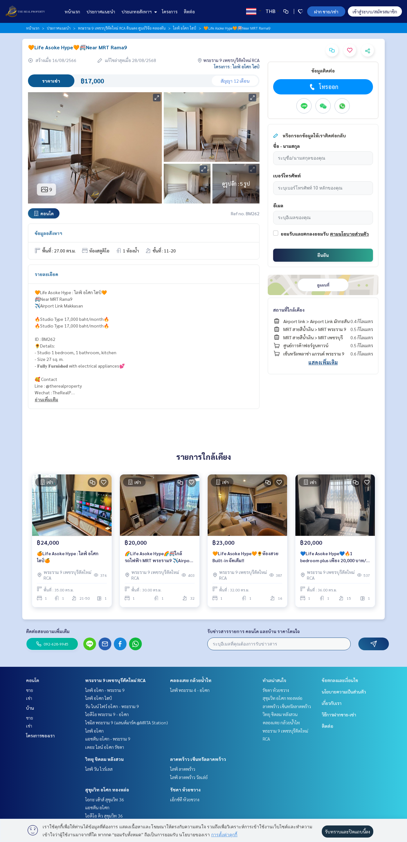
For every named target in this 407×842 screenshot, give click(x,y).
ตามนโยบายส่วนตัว (349, 234)
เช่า (29, 698)
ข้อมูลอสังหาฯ (48, 233)
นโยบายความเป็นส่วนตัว (344, 691)
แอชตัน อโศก (97, 807)
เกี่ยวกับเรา (331, 703)
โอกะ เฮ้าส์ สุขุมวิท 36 (104, 799)
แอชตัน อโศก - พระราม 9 (107, 739)
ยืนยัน (323, 255)
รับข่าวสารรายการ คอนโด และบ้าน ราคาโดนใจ (253, 631)
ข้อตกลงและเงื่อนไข (340, 680)
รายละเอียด (46, 274)
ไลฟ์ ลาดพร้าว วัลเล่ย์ (189, 777)
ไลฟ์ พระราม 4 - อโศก (190, 690)
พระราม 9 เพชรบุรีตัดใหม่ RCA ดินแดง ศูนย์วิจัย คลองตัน (122, 28)
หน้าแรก (72, 11)
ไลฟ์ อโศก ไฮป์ (184, 28)
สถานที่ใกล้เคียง (289, 310)
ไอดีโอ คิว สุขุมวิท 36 (104, 815)
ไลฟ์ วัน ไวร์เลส (99, 769)
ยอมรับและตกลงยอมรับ (305, 234)
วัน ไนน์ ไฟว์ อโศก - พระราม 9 (112, 706)
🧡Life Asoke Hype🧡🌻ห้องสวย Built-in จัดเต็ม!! (245, 556)
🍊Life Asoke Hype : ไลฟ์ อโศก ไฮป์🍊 (68, 556)
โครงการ (169, 11)
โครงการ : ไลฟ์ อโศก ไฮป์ (236, 66)
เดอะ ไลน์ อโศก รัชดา (104, 747)
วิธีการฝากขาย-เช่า (339, 714)
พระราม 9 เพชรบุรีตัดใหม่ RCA (115, 680)
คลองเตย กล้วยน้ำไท (190, 680)
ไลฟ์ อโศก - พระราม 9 (105, 690)
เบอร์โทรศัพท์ (287, 175)
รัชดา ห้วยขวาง (185, 789)
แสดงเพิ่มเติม (323, 362)
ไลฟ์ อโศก (94, 731)
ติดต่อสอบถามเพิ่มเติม (48, 631)
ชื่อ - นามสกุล (286, 146)
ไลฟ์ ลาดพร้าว (182, 769)
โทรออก (323, 87)
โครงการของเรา (40, 735)
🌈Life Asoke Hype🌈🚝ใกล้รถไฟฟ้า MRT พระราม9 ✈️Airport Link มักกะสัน (159, 557)
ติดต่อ (189, 11)
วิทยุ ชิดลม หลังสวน (104, 759)
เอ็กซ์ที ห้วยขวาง (184, 799)
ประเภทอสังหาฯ (138, 11)
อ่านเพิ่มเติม (46, 399)
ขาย (29, 690)
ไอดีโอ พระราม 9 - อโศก (107, 714)
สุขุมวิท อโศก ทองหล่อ (107, 789)
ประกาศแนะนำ (100, 11)
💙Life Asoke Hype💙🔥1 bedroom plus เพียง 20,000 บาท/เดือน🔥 (333, 557)
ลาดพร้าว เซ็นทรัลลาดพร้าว (198, 759)
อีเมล (278, 205)
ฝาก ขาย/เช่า (326, 11)
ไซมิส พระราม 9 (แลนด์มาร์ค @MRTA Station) (126, 722)
